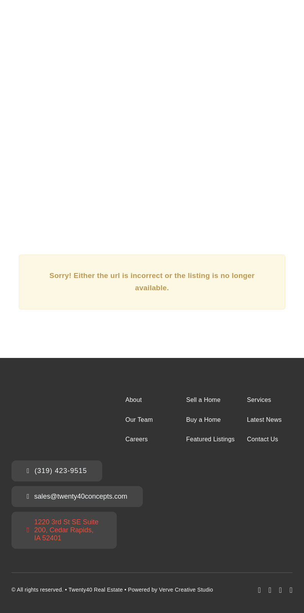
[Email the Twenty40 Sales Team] (77, 496)
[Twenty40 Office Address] (64, 530)
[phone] (291, 590)
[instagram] (269, 590)
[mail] (280, 590)
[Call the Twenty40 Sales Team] (56, 470)
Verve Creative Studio (186, 590)
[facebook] (259, 590)
